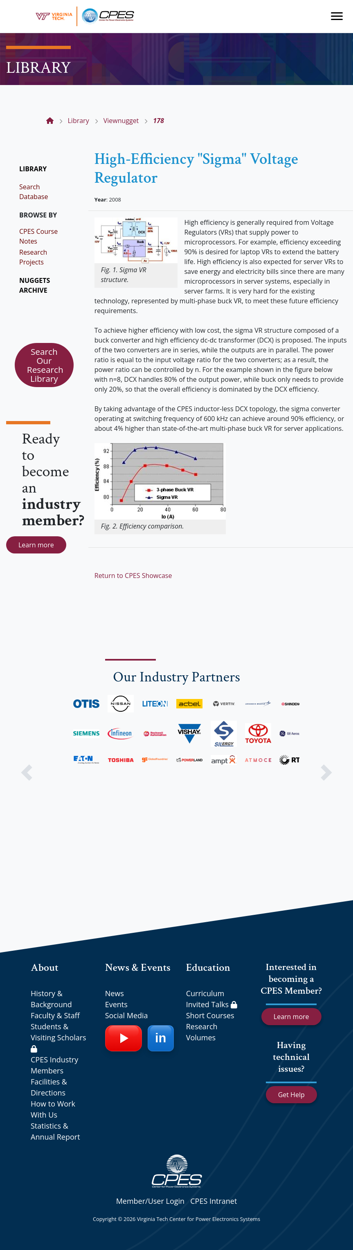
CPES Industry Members (54, 1065)
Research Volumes (202, 1032)
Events (116, 1004)
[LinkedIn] (161, 1038)
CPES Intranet (213, 1201)
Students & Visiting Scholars (58, 1037)
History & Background (51, 998)
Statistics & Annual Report (55, 1131)
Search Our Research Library (45, 365)
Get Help (291, 1094)
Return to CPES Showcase (133, 575)
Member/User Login (150, 1201)
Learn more (36, 544)
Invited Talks (211, 1004)
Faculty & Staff (55, 1015)
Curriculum (205, 993)
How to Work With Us (53, 1109)
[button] (26, 772)
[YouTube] (123, 1038)
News (114, 993)
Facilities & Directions (49, 1087)
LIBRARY (33, 168)
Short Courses (210, 1015)
